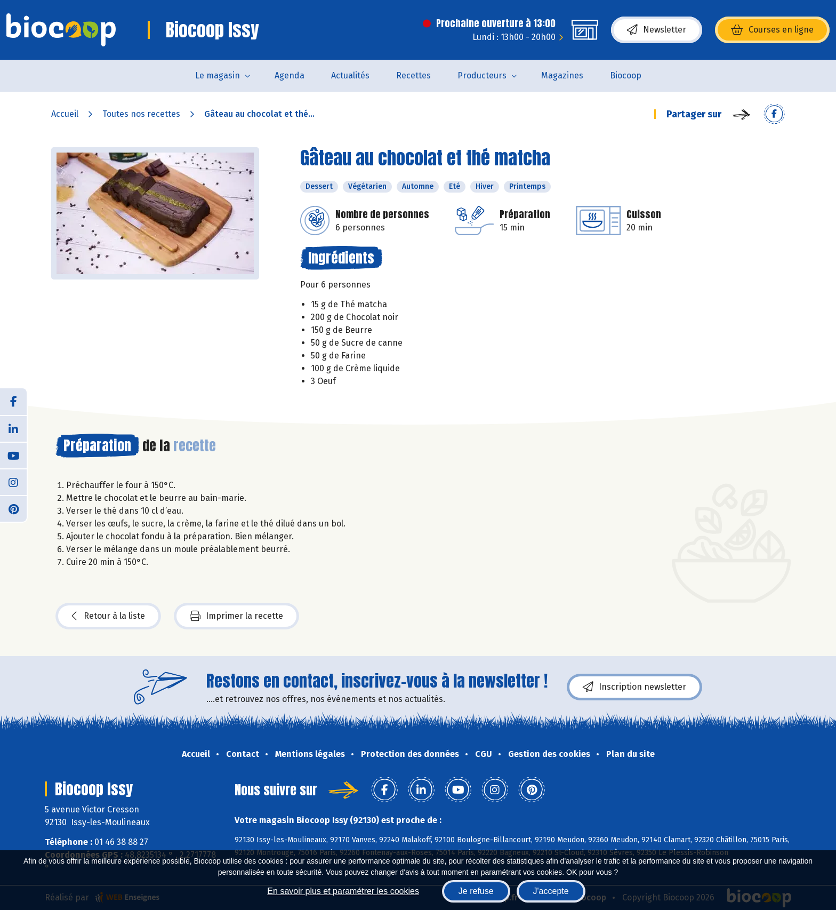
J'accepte (551, 891)
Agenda (289, 75)
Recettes (413, 75)
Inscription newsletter (634, 687)
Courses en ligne (772, 30)
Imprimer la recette (236, 616)
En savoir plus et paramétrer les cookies (343, 891)
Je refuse (476, 891)
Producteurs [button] (482, 75)
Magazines (562, 75)
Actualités (350, 75)
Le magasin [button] (217, 75)
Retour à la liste (108, 616)
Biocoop (625, 75)
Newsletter (656, 30)
